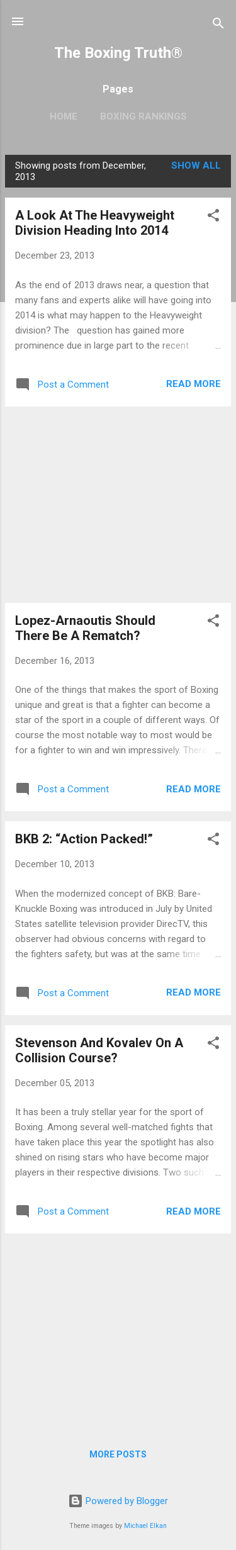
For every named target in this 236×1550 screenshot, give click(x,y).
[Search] (218, 25)
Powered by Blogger (118, 1501)
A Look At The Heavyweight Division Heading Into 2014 (94, 223)
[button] (213, 217)
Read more (193, 384)
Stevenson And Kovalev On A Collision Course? (99, 1050)
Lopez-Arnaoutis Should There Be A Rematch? (85, 628)
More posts (118, 1454)
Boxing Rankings (143, 116)
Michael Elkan (145, 1526)
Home (63, 116)
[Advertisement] (118, 505)
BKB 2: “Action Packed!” (84, 838)
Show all (196, 165)
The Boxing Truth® (118, 53)
